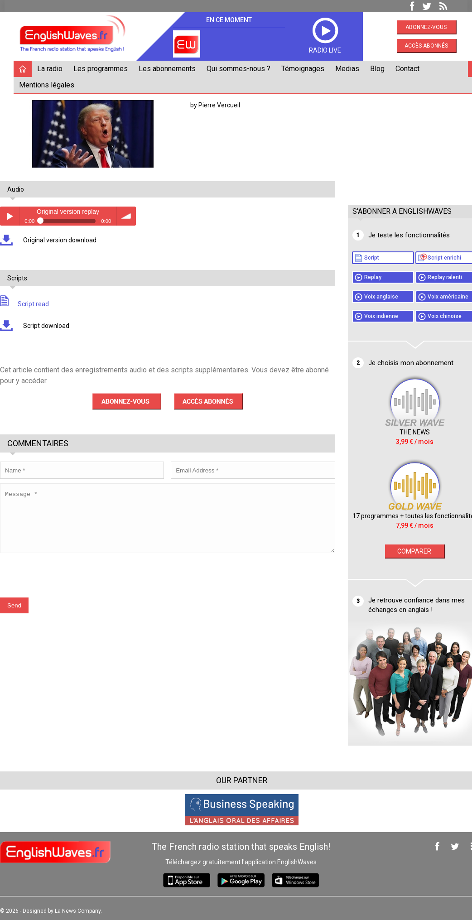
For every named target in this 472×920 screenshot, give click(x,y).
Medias (352, 68)
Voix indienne (368, 316)
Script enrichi (431, 258)
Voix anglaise (368, 297)
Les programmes (105, 68)
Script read (29, 304)
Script (358, 258)
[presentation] (73, 581)
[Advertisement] (405, 139)
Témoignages (307, 68)
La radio (54, 68)
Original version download (63, 240)
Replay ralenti (431, 277)
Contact (412, 68)
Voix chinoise (431, 316)
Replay (359, 277)
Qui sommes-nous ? (243, 68)
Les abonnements (171, 68)
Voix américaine (434, 297)
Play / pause (14, 216)
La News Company (82, 905)
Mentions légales (51, 85)
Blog (382, 68)
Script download (50, 325)
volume (130, 216)
